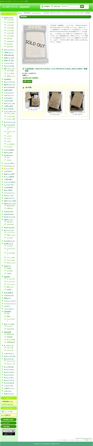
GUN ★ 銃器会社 (8, 187)
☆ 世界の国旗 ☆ (8, 179)
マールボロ (10, 245)
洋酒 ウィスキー (11, 235)
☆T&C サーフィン (9, 95)
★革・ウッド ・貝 (9, 68)
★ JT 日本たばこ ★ (9, 241)
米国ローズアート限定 (10, 200)
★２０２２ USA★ (9, 65)
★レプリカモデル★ (9, 124)
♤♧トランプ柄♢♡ (9, 163)
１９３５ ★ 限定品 (9, 149)
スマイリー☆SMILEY (10, 182)
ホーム (20, 13)
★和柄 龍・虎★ (8, 60)
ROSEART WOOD (8, 211)
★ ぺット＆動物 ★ (9, 176)
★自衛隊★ (10, 336)
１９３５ (9, 135)
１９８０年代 (10, 33)
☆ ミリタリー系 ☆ (9, 184)
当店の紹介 (6, 426)
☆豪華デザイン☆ (8, 52)
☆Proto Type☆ (8, 391)
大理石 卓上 (10, 208)
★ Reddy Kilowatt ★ (9, 227)
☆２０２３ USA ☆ (9, 63)
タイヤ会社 (10, 270)
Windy (8, 157)
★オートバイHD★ (9, 324)
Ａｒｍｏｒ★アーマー (10, 111)
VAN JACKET (10, 224)
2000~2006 (9, 38)
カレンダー (6, 423)
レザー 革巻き (10, 70)
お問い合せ (57, 6)
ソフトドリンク (11, 232)
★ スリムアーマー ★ (9, 122)
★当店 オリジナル (9, 393)
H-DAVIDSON (10, 328)
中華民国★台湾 (11, 342)
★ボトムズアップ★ (9, 103)
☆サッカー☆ (10, 350)
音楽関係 (9, 289)
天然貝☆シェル (11, 76)
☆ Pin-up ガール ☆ (9, 353)
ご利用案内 (46, 6)
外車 (8, 313)
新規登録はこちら (8, 401)
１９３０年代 (10, 19)
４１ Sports (9, 146)
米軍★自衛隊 (7, 332)
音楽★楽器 (7, 276)
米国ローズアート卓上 (10, 203)
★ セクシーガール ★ (9, 356)
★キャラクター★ (8, 358)
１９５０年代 (10, 25)
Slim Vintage (10, 43)
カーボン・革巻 (11, 118)
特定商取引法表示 (8, 419)
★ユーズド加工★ (8, 108)
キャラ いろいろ (11, 360)
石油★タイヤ (7, 266)
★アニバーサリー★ (9, 81)
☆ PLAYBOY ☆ (8, 171)
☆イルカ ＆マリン (9, 92)
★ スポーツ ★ (8, 345)
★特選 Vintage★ (8, 17)
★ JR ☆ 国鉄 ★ (8, 190)
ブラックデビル (11, 260)
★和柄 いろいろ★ (9, 57)
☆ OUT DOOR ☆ (8, 98)
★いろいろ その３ (9, 374)
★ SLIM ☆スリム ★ (9, 216)
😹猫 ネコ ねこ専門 (9, 174)
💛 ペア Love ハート (9, 166)
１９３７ (9, 138)
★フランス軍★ (11, 339)
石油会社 (9, 268)
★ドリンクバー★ (8, 230)
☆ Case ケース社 (8, 385)
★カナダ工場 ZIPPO (9, 87)
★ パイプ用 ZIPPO (9, 366)
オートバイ (10, 326)
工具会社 (9, 273)
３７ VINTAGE (11, 144)
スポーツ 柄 (10, 347)
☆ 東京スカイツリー (9, 198)
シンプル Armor (11, 116)
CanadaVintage (10, 41)
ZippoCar (9, 160)
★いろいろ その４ (9, 377)
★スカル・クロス (8, 195)
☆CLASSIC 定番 (8, 100)
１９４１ (9, 141)
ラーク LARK (11, 257)
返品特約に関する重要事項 (30, 78)
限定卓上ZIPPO (11, 205)
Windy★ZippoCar (8, 155)
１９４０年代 (10, 22)
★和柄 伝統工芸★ (9, 55)
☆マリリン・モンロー (10, 300)
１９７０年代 (10, 30)
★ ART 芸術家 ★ (8, 292)
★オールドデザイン (9, 49)
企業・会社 (10, 221)
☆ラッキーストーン (9, 192)
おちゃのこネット (87, 438)
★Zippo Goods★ (8, 152)
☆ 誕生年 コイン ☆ (9, 388)
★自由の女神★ (8, 90)
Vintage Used (10, 46)
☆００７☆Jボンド (9, 308)
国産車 (8, 316)
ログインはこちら (8, 404)
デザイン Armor (11, 113)
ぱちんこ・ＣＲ (11, 363)
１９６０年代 (10, 27)
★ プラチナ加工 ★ (9, 382)
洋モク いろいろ (11, 262)
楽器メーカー (10, 286)
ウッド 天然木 (10, 73)
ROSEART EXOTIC (9, 214)
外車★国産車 (7, 311)
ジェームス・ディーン (10, 303)
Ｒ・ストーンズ (11, 281)
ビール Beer (10, 237)
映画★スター (7, 298)
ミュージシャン (11, 284)
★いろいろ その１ (9, 369)
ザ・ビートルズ (11, 278)
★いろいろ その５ (9, 380)
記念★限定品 (7, 79)
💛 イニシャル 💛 (9, 168)
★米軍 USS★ (10, 334)
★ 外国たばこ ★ (8, 243)
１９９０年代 (10, 35)
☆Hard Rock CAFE (9, 295)
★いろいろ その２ (9, 372)
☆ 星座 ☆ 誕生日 (8, 106)
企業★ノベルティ (8, 219)
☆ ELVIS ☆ (7, 306)
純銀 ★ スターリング (9, 84)
